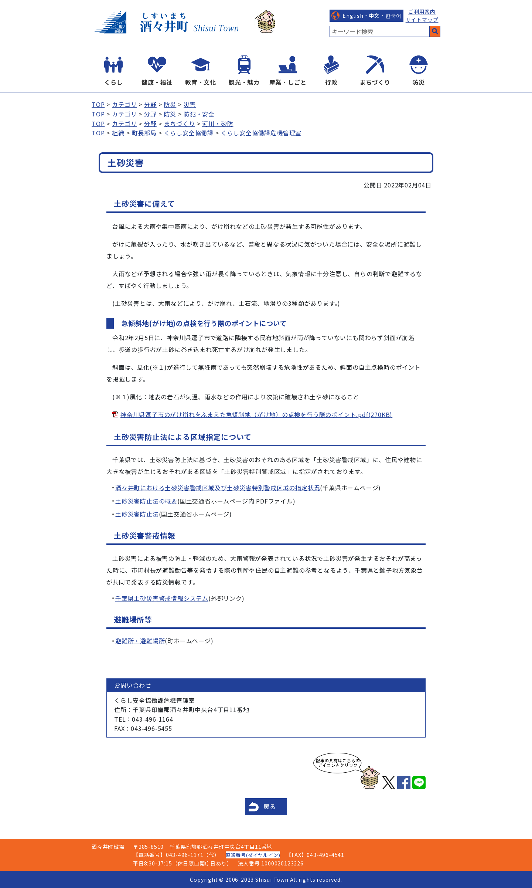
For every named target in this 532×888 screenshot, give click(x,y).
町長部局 (144, 132)
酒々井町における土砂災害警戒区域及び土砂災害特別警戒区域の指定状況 (217, 487)
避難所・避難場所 (140, 640)
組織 (118, 132)
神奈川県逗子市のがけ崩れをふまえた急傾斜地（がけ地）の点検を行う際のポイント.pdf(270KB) (256, 414)
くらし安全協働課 (189, 132)
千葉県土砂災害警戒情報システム (161, 598)
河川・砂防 (217, 123)
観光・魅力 (244, 82)
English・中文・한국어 (372, 15)
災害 (190, 104)
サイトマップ (422, 19)
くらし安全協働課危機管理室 (261, 132)
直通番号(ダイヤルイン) (253, 854)
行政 (331, 82)
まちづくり (375, 82)
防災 (418, 82)
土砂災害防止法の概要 (146, 500)
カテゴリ (124, 104)
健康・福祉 (157, 82)
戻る (269, 806)
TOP (98, 104)
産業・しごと (288, 82)
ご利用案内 (422, 11)
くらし (113, 82)
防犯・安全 (199, 113)
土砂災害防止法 (137, 513)
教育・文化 (200, 82)
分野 (150, 104)
